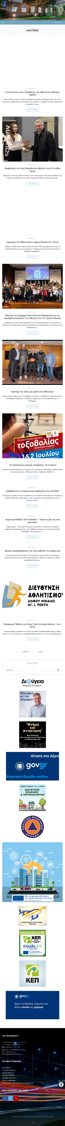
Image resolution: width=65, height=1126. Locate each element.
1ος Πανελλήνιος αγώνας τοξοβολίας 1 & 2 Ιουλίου (32, 465)
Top (32, 1122)
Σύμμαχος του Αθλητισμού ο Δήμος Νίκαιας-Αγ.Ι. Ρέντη (32, 242)
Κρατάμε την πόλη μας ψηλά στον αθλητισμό (32, 392)
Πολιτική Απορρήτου (9, 1070)
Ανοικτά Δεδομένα (8, 1073)
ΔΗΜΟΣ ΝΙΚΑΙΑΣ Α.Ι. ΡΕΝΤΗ (45, 1116)
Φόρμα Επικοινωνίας (9, 1078)
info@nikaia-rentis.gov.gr (18, 1049)
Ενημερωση (31, 88)
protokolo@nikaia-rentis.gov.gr (12, 1054)
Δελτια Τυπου (31, 388)
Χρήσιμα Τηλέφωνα (8, 1075)
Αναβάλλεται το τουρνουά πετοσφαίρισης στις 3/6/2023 (32, 491)
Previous (25, 651)
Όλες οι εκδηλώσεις (8, 1080)
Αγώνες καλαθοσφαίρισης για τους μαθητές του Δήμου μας (33, 551)
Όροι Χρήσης (6, 1068)
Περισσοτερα (32, 109)
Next (41, 651)
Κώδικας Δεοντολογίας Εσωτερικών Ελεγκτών (17, 1083)
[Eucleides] (61, 1085)
